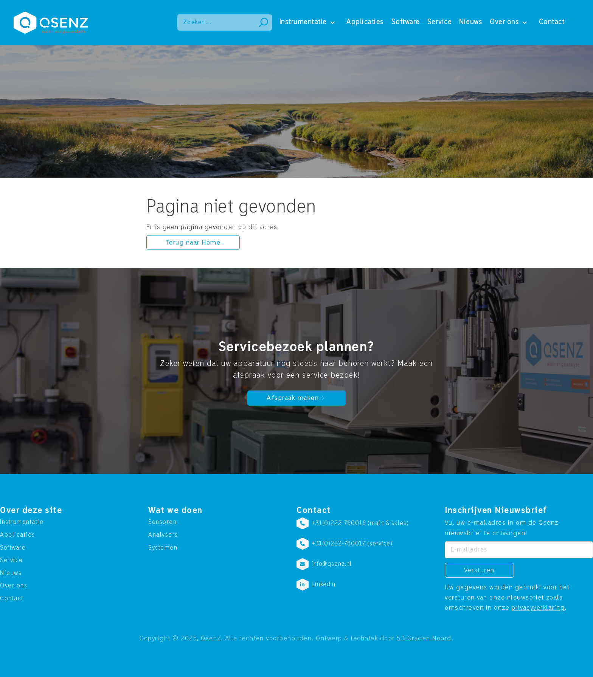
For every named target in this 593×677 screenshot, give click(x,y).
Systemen (162, 548)
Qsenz (211, 638)
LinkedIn (323, 584)
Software (405, 22)
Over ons (504, 22)
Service (439, 22)
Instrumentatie (303, 22)
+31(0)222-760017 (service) (352, 544)
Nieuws (470, 22)
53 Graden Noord (424, 638)
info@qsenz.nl (332, 564)
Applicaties (365, 22)
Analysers (163, 535)
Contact (552, 22)
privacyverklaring (538, 607)
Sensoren (162, 522)
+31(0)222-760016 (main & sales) (360, 523)
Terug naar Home (193, 242)
